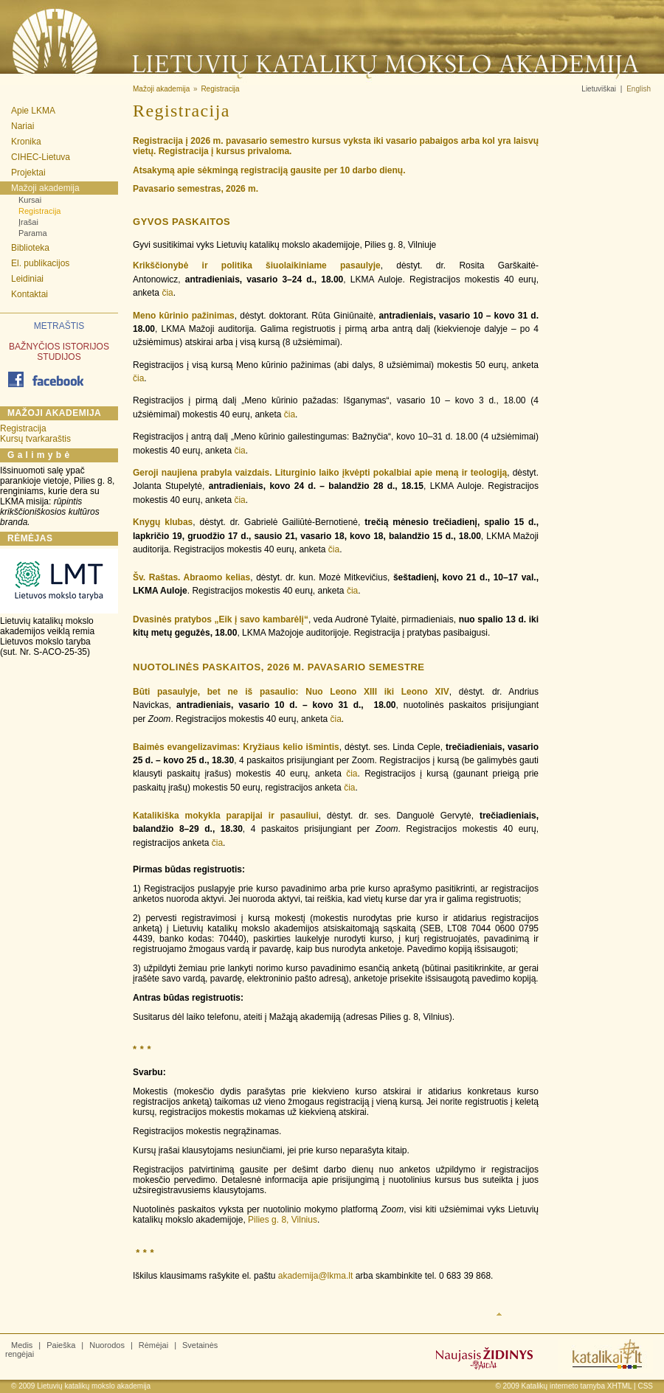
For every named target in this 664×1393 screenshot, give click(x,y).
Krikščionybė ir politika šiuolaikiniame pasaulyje (257, 265)
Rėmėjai (153, 1345)
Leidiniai (27, 279)
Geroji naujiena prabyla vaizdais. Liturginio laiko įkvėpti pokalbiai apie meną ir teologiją (320, 473)
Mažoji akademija (45, 188)
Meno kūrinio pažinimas (184, 315)
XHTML (619, 1386)
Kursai (29, 199)
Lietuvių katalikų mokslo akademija (94, 1386)
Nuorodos (107, 1345)
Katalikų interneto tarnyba (563, 1386)
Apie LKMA (33, 110)
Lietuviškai (598, 89)
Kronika (26, 141)
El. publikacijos (40, 263)
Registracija (39, 210)
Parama (32, 233)
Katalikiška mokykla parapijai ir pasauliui (226, 815)
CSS (645, 1386)
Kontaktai (29, 294)
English (638, 89)
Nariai (22, 126)
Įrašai (28, 222)
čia (167, 293)
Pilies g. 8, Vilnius (282, 1220)
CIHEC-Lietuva (40, 157)
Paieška (60, 1345)
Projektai (28, 172)
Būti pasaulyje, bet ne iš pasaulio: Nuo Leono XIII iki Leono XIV (291, 692)
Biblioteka (30, 248)
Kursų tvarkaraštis (35, 439)
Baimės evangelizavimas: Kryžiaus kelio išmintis (236, 747)
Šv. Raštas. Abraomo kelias (191, 577)
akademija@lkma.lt (315, 1276)
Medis (21, 1345)
